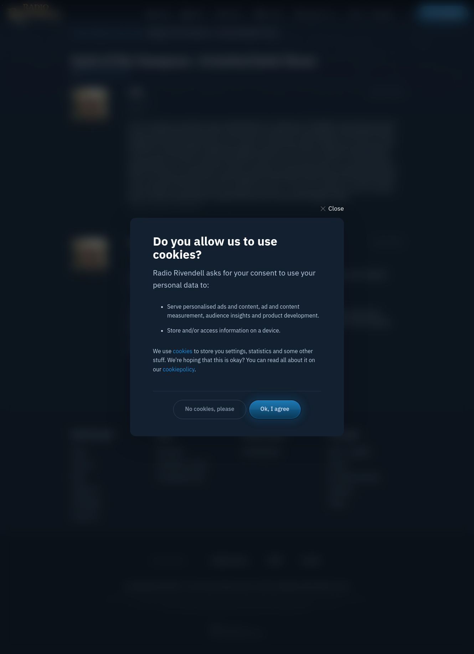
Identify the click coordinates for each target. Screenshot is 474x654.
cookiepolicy (179, 369)
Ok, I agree (275, 408)
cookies (182, 351)
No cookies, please (209, 408)
